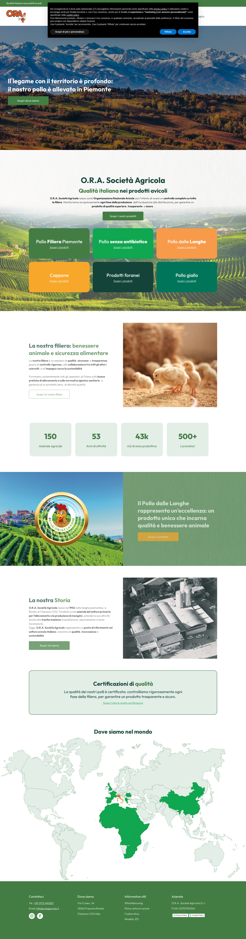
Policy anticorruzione (137, 908)
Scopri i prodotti (59, 247)
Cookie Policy (197, 915)
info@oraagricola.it (47, 908)
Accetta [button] (187, 32)
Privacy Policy (181, 915)
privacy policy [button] (160, 9)
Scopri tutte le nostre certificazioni (123, 703)
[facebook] (40, 916)
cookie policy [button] (73, 15)
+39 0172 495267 (44, 903)
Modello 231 (132, 919)
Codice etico (132, 913)
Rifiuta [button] (168, 32)
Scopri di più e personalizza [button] (69, 32)
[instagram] (32, 916)
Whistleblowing (134, 903)
